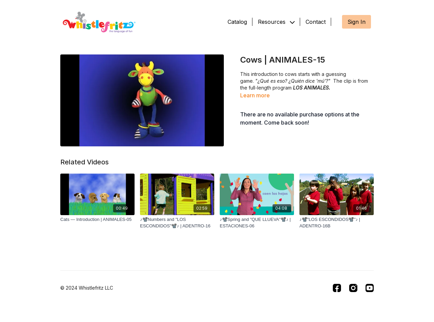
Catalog (237, 21)
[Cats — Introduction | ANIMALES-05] (97, 219)
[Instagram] (353, 288)
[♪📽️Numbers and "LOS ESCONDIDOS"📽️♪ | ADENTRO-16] (177, 222)
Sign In (356, 21)
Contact (316, 21)
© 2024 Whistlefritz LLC (86, 288)
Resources (276, 21)
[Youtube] (370, 288)
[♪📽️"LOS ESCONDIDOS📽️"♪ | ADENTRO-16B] (336, 222)
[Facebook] (337, 288)
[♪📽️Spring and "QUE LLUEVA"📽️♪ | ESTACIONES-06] (257, 222)
